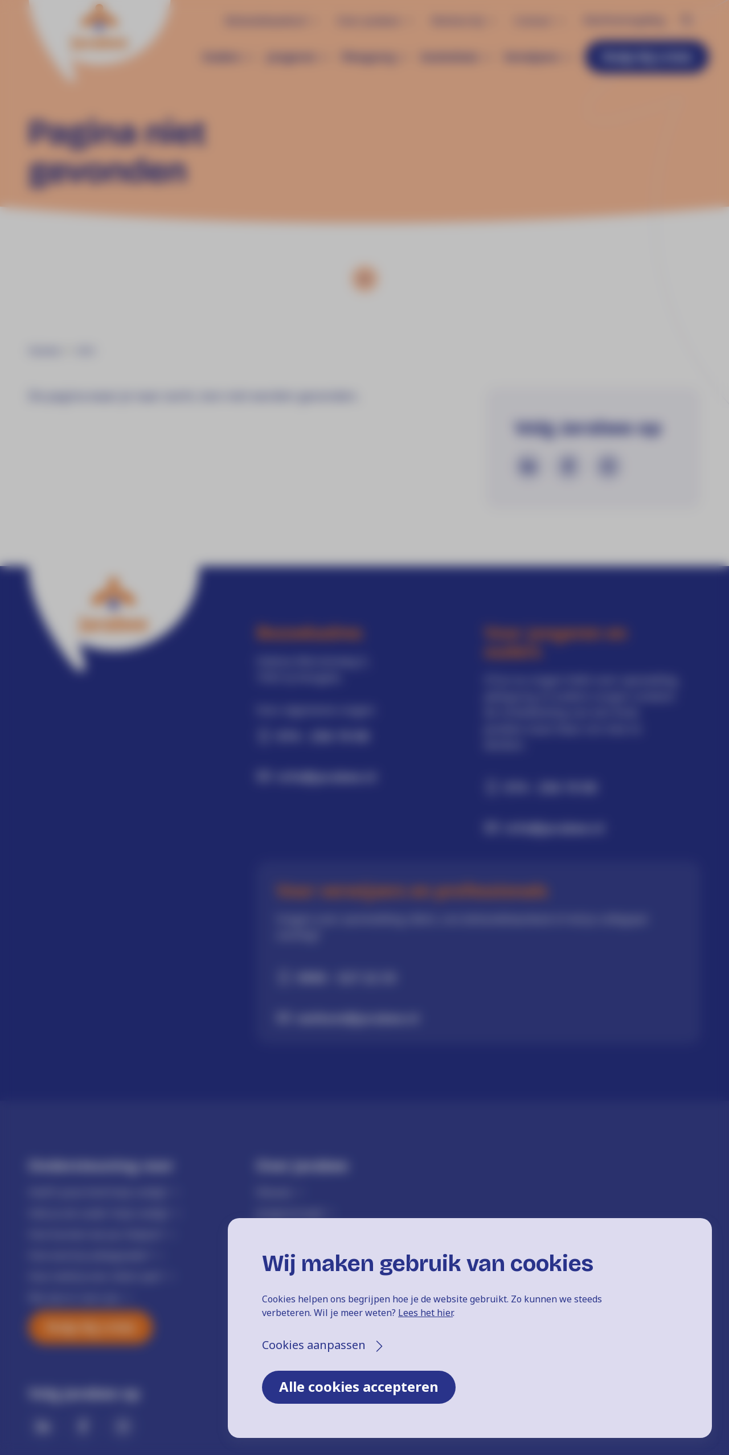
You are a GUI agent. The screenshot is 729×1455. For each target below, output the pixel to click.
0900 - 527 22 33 (346, 977)
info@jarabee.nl (326, 776)
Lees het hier (425, 1312)
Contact (533, 20)
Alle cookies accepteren (359, 1386)
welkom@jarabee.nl (358, 1017)
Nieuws (274, 1192)
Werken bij (457, 20)
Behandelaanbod (265, 20)
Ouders (221, 57)
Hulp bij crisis (647, 56)
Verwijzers (531, 57)
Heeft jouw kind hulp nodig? (97, 1192)
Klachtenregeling (624, 20)
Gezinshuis (449, 57)
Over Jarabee (368, 20)
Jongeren (291, 57)
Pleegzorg (368, 57)
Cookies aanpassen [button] (314, 1344)
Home (44, 350)
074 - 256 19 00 (323, 735)
